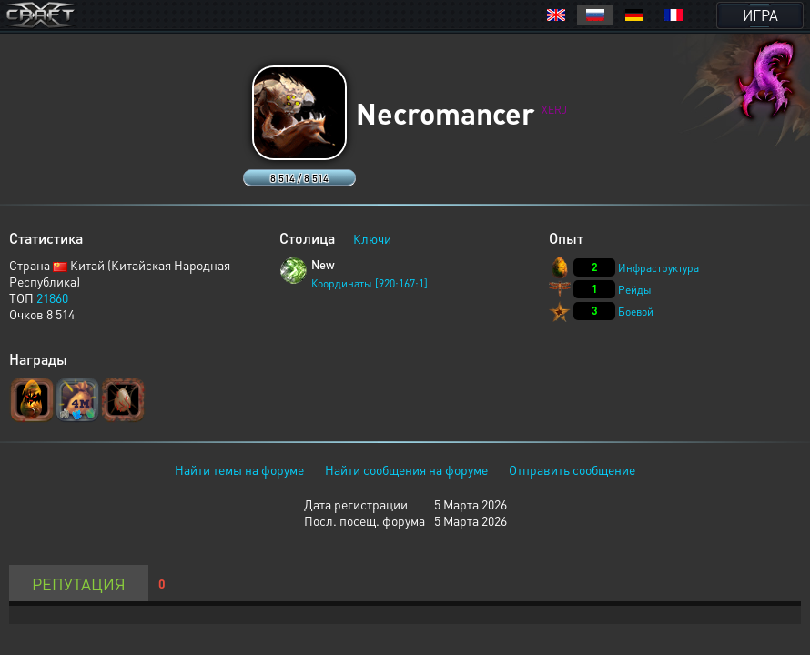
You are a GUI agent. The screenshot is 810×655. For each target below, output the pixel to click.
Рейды (635, 290)
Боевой (635, 311)
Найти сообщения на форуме (406, 469)
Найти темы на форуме (239, 469)
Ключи (372, 238)
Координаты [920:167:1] (369, 283)
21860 (52, 297)
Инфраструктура (658, 268)
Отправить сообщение (572, 469)
